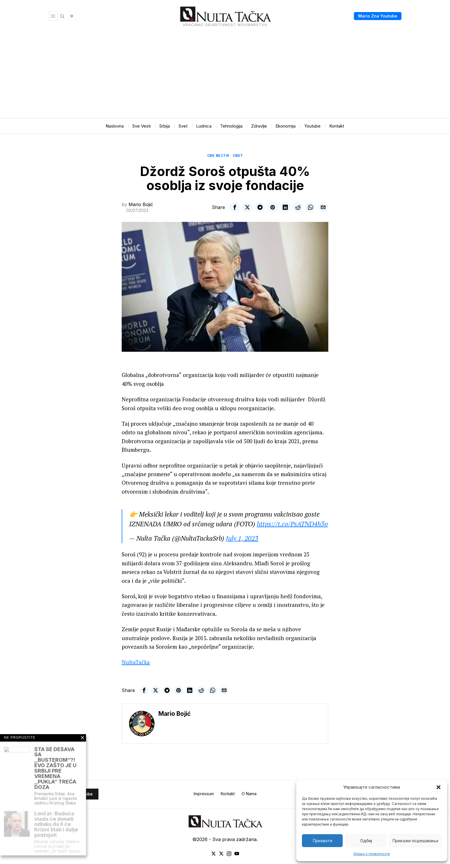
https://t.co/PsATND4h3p (292, 523)
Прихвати (322, 840)
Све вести (218, 155)
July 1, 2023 (242, 538)
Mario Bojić (141, 204)
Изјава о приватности (372, 854)
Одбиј (366, 840)
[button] (438, 787)
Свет (238, 155)
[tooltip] (235, 207)
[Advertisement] (225, 75)
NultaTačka (136, 662)
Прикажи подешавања (415, 840)
